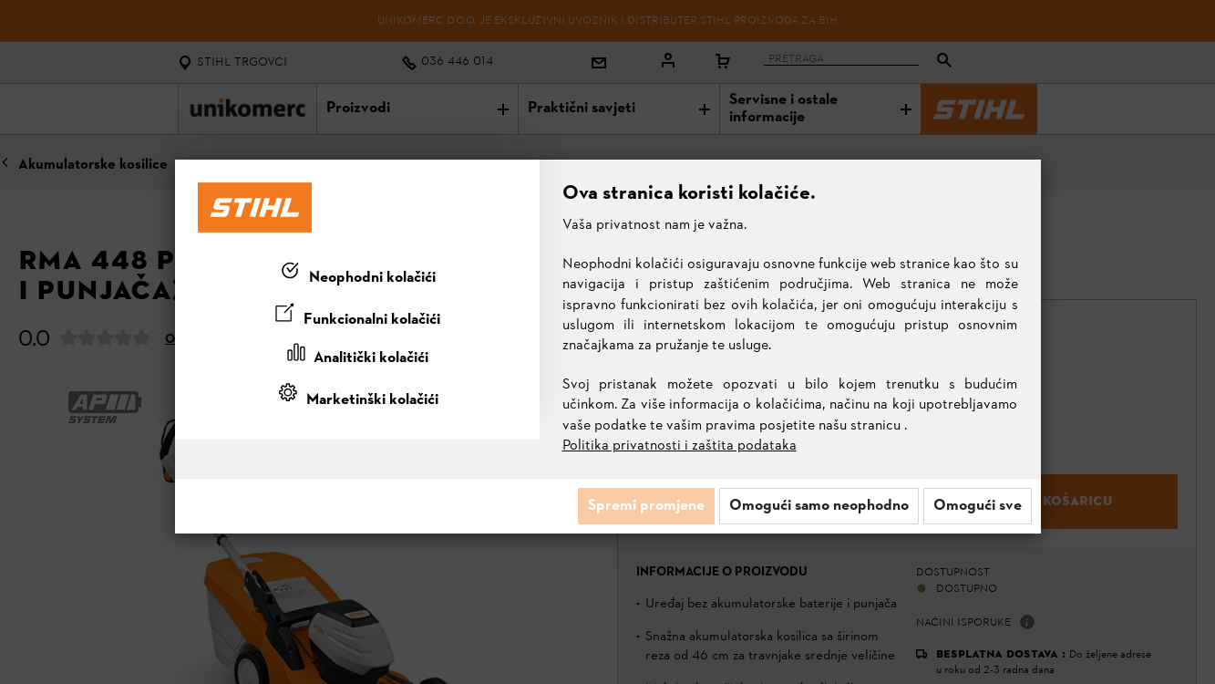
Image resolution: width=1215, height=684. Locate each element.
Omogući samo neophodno (819, 506)
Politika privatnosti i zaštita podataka (679, 446)
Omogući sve (977, 506)
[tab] (357, 274)
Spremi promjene (646, 506)
